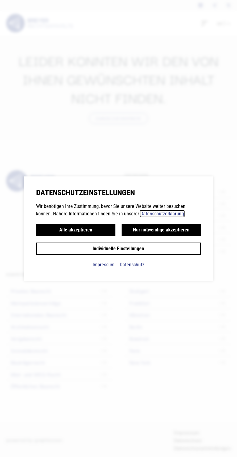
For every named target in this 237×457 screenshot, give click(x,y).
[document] (118, 228)
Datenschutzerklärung (162, 214)
